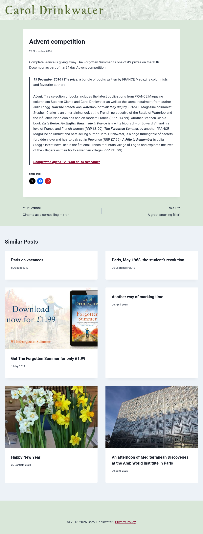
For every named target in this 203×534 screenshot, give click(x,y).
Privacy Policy (125, 522)
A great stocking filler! (142, 211)
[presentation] (51, 318)
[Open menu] (194, 10)
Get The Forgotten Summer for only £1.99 (48, 358)
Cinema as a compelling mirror (60, 211)
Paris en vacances (27, 260)
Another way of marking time (137, 296)
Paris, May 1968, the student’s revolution (148, 260)
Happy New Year (25, 457)
